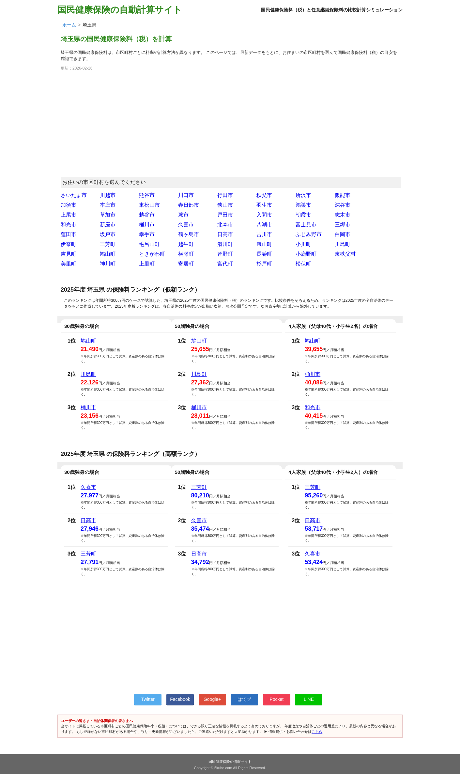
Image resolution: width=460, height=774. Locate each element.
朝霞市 (303, 215)
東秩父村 (345, 254)
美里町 (68, 263)
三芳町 (107, 244)
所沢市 (303, 195)
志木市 (342, 215)
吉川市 (264, 234)
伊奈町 (68, 244)
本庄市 (107, 205)
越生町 (186, 244)
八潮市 (264, 224)
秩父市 (264, 195)
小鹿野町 (306, 254)
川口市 (186, 195)
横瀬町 (186, 254)
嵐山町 (264, 244)
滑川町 (225, 244)
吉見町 (68, 254)
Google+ (212, 699)
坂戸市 (107, 234)
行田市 (225, 195)
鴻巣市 (303, 205)
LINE (309, 699)
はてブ (244, 699)
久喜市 (186, 224)
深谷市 (342, 205)
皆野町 (225, 254)
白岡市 (342, 234)
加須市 (68, 205)
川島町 (342, 244)
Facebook (180, 699)
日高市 (225, 234)
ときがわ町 (152, 254)
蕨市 (183, 215)
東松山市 (149, 205)
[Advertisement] (230, 126)
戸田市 (225, 215)
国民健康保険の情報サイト (230, 762)
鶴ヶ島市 (188, 234)
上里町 (147, 263)
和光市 (68, 224)
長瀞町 (264, 254)
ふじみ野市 (309, 234)
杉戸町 (264, 263)
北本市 (225, 224)
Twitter (148, 699)
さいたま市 (74, 195)
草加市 (107, 215)
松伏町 (303, 263)
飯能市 (342, 195)
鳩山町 (107, 254)
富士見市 (306, 224)
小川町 (303, 244)
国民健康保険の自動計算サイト (119, 10)
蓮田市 (68, 234)
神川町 (107, 263)
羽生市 (264, 205)
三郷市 (342, 224)
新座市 (107, 224)
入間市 (264, 215)
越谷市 (147, 215)
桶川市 (147, 224)
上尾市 (68, 215)
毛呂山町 (149, 244)
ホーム (69, 24)
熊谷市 (147, 195)
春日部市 (188, 205)
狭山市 (225, 205)
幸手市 (147, 234)
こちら (317, 732)
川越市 (107, 195)
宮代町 (225, 263)
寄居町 (186, 263)
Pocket (276, 699)
